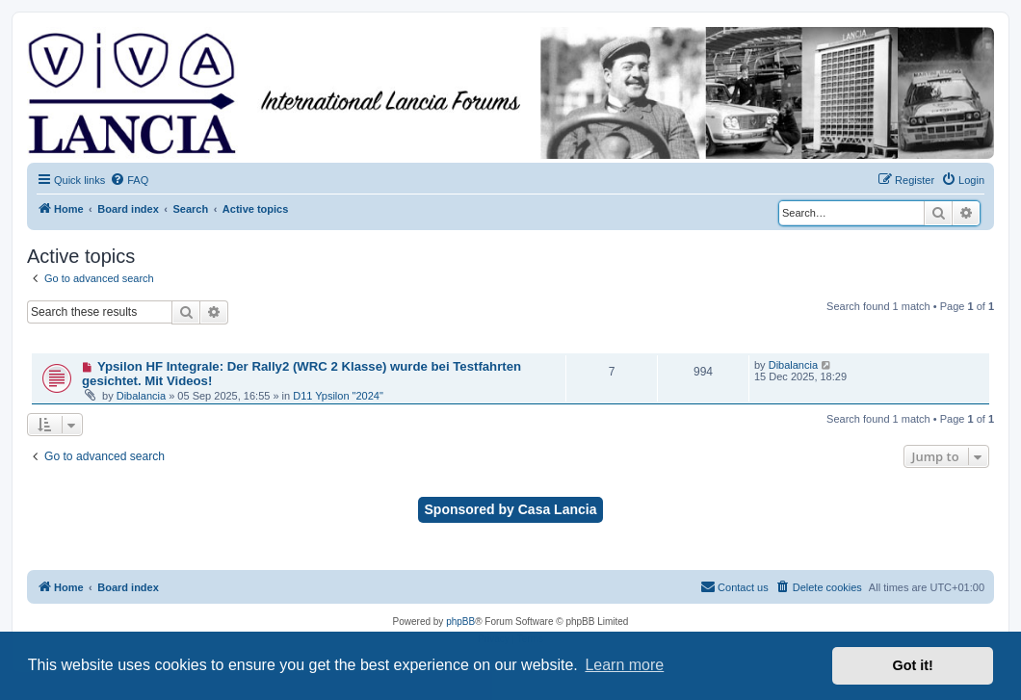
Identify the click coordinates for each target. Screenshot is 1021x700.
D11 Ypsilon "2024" (338, 396)
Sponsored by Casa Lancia (511, 509)
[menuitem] (129, 180)
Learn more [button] (624, 665)
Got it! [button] (913, 665)
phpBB (460, 621)
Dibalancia (141, 396)
